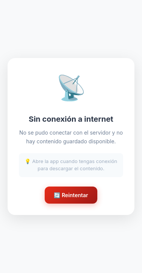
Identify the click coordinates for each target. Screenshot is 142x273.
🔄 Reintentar (71, 195)
